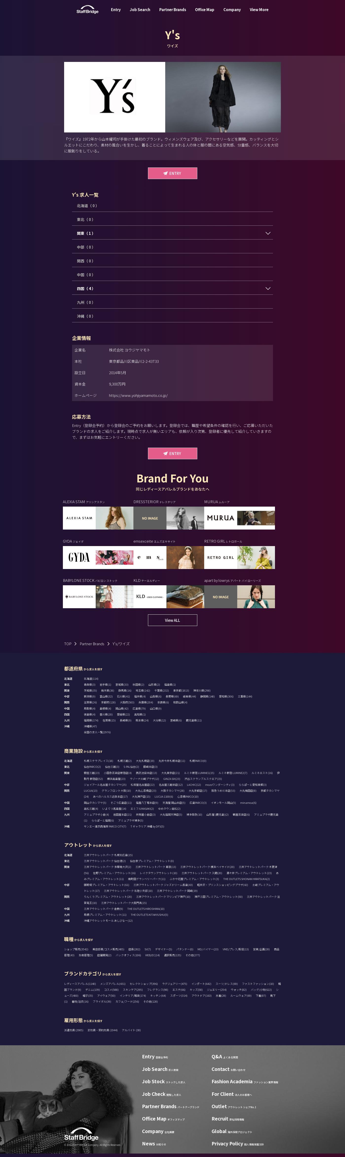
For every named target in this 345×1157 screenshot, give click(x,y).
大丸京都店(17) (198, 794)
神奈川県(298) (202, 694)
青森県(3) (89, 688)
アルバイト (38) (131, 1034)
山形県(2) (154, 688)
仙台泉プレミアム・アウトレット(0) (152, 864)
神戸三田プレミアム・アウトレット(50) (219, 900)
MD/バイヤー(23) (208, 953)
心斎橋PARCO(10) (188, 800)
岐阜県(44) (189, 700)
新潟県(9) (89, 700)
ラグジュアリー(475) (174, 987)
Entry (116, 13)
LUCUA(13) (90, 794)
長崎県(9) (125, 724)
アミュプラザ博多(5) (130, 824)
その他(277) (192, 959)
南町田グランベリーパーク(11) (146, 882)
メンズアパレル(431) (113, 987)
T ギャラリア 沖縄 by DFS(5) (147, 830)
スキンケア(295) (133, 993)
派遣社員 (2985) (74, 1034)
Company (232, 13)
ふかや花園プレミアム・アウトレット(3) (194, 882)
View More (259, 13)
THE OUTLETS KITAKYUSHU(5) (149, 918)
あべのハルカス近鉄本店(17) (110, 800)
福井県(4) (140, 700)
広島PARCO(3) (198, 806)
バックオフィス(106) (128, 959)
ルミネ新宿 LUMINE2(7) (232, 776)
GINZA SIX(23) (171, 782)
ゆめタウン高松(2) (169, 812)
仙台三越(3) (112, 770)
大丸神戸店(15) (141, 800)
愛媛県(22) (123, 718)
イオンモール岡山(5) (223, 806)
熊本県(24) (142, 724)
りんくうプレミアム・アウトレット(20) (108, 900)
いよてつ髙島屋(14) (114, 812)
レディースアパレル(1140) (80, 987)
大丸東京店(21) (170, 776)
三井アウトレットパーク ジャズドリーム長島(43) (163, 888)
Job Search (140, 13)
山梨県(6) (156, 700)
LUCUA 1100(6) (164, 800)
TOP (68, 647)
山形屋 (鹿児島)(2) (217, 818)
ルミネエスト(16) (262, 776)
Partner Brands (172, 13)
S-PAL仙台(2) (131, 770)
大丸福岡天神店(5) (171, 818)
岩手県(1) (105, 688)
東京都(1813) (181, 694)
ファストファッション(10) (258, 987)
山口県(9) (156, 712)
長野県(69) (172, 700)
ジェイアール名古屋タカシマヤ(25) (105, 788)
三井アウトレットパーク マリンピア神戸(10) (163, 900)
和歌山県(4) (180, 706)
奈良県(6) (163, 706)
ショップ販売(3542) (76, 953)
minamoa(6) (248, 806)
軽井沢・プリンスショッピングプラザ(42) (222, 888)
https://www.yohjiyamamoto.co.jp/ (138, 395)
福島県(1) (170, 688)
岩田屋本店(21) (122, 818)
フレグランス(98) (157, 993)
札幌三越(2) (124, 764)
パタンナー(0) (184, 953)
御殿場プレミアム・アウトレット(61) (106, 888)
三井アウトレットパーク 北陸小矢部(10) (128, 894)
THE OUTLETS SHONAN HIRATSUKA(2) (246, 882)
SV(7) (148, 953)
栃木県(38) (107, 694)
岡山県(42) (121, 712)
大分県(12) (159, 724)
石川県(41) (123, 700)
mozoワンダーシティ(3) (220, 788)
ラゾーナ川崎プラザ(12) (144, 782)
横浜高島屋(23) (116, 782)
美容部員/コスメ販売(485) (108, 953)
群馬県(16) (124, 694)
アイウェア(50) (106, 999)
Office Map (204, 13)
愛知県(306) (226, 700)
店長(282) (134, 953)
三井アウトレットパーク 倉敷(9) (103, 912)
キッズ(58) (196, 993)
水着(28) (221, 999)
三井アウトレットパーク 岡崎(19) (177, 894)
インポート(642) (201, 987)
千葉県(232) (161, 694)
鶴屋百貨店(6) (241, 818)
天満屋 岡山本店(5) (174, 806)
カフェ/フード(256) (127, 1005)
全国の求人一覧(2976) (97, 736)
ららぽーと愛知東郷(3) (253, 788)
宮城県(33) (121, 688)
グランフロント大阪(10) (116, 794)
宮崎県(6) (176, 724)
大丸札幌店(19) (145, 764)
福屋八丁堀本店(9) (147, 806)
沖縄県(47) (90, 730)
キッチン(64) (158, 999)
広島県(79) (139, 712)
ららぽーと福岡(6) (102, 824)
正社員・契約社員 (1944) (103, 1034)
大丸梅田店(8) (247, 794)
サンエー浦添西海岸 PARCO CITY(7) (105, 830)
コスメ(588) (111, 993)
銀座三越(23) (92, 776)
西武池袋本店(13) (146, 776)
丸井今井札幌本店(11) (172, 764)
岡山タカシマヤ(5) (95, 806)
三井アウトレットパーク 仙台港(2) (105, 864)
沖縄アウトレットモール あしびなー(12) (108, 924)
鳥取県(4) (89, 712)
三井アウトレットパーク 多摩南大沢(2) (107, 870)
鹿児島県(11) (194, 724)
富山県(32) (106, 700)
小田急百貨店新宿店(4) (118, 776)
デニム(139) (92, 993)
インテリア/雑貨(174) (133, 999)
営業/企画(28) (261, 953)
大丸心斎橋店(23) (145, 794)
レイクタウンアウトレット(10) (158, 876)
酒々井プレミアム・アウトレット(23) (249, 876)
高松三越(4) (91, 812)
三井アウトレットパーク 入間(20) (202, 876)
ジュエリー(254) (217, 993)
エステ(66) (178, 993)
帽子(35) (88, 999)
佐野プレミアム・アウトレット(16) (114, 876)
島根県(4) (105, 712)
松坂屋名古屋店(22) (143, 788)
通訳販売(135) (172, 959)
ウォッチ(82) (239, 993)
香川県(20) (106, 718)
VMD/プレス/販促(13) (236, 953)
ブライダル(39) (102, 1005)
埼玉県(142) (143, 694)
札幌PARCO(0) (197, 764)
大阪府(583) (127, 706)
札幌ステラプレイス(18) (98, 764)
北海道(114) (91, 682)
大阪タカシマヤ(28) (172, 794)
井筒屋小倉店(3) (146, 818)
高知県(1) (140, 718)
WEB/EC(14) (152, 959)
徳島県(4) (89, 718)
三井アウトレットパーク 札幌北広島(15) (108, 859)
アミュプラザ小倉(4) (96, 818)
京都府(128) (108, 706)
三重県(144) (245, 700)
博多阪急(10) (194, 818)
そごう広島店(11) (121, 806)
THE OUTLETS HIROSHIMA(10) (145, 912)
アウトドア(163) (202, 999)
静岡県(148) (207, 700)
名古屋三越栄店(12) (171, 788)
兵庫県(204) (146, 706)
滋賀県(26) (90, 706)
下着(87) (261, 999)
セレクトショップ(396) (144, 987)
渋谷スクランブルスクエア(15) (203, 782)
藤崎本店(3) (150, 770)
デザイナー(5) (163, 953)
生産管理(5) (86, 959)
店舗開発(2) (104, 959)
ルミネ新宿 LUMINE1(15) (199, 776)
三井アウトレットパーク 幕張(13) (155, 870)
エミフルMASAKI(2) (142, 812)
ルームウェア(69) (241, 999)
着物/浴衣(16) (80, 1005)
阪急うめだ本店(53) (223, 794)
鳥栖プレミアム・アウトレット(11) (105, 918)
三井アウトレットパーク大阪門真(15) (124, 906)
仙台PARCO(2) (92, 770)
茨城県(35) (90, 694)
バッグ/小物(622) (261, 993)
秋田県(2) (138, 688)
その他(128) (150, 1005)
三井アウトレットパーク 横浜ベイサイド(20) (207, 870)
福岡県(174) (91, 724)
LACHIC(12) (194, 788)
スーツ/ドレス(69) (227, 987)
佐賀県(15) (109, 724)
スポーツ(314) (178, 999)
